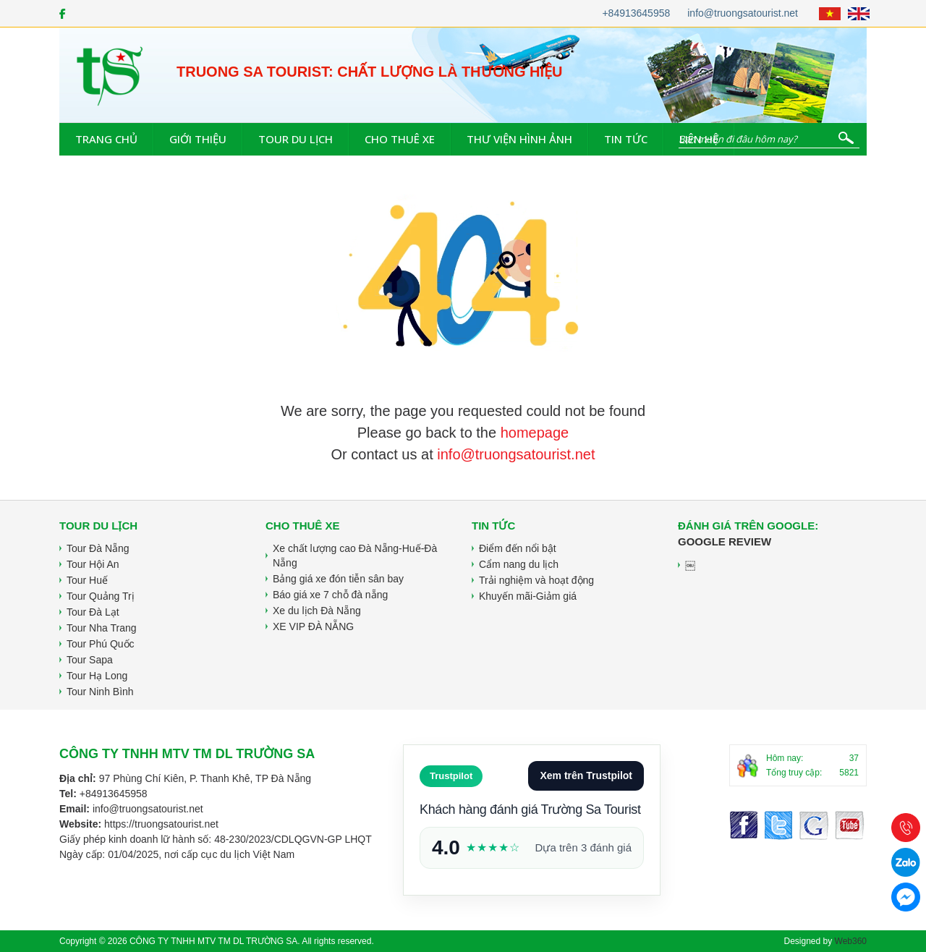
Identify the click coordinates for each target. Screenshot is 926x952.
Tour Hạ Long (97, 675)
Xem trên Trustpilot (586, 775)
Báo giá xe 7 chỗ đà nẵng (330, 594)
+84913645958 (636, 13)
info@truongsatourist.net (742, 13)
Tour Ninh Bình (100, 691)
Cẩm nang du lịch (518, 564)
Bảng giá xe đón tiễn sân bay (338, 579)
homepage (535, 433)
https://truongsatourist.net (161, 824)
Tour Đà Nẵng (98, 548)
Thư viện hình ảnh (519, 139)
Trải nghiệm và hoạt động (536, 580)
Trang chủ (106, 139)
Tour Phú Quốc (101, 644)
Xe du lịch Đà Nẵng (317, 610)
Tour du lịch (295, 139)
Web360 (851, 941)
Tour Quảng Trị (101, 596)
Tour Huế (87, 580)
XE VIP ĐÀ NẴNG (313, 626)
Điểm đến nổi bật (517, 548)
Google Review (724, 541)
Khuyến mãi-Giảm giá (528, 596)
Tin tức (625, 139)
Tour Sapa (90, 660)
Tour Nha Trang (102, 628)
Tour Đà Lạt (93, 612)
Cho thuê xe (400, 139)
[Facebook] (62, 14)
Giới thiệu (197, 139)
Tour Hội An (93, 564)
